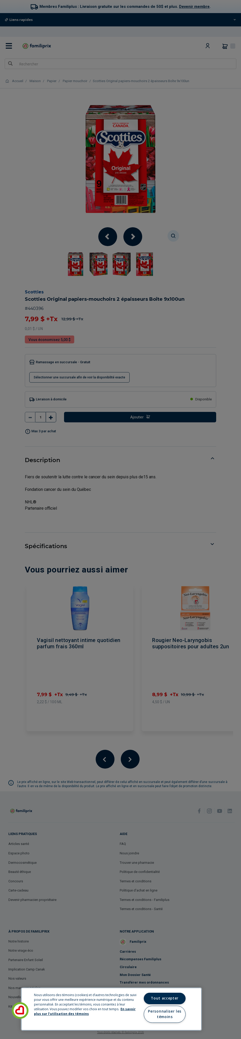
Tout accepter (165, 998)
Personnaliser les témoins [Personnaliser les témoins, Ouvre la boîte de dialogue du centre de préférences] (164, 1014)
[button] (20, 1010)
